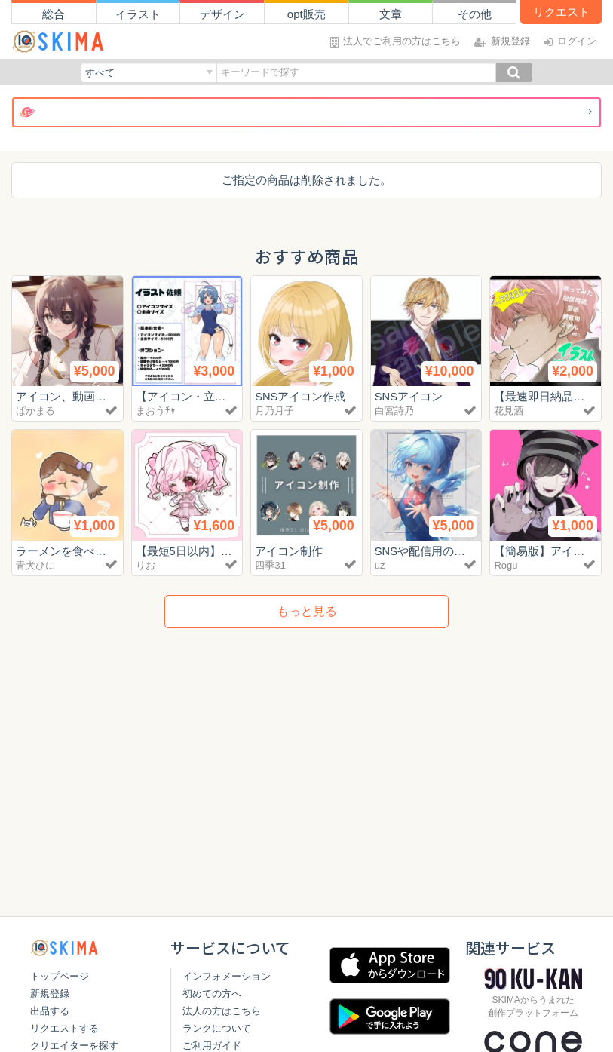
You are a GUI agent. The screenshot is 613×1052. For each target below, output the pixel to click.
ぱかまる (35, 410)
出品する (49, 1011)
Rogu (505, 565)
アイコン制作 (289, 550)
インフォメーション (226, 976)
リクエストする (64, 1028)
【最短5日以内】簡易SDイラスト (220, 550)
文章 (390, 14)
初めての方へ (211, 993)
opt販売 (306, 14)
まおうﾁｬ (156, 410)
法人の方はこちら (221, 1011)
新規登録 (49, 993)
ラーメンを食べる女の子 (78, 550)
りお (145, 565)
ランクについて (216, 1028)
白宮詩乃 (394, 410)
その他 (475, 14)
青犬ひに (35, 565)
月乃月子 (274, 410)
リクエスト (561, 11)
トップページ (59, 976)
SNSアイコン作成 (300, 396)
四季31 (270, 565)
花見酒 (508, 410)
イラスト (138, 14)
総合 (53, 14)
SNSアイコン (409, 396)
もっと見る (307, 611)
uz (380, 565)
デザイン (222, 14)
